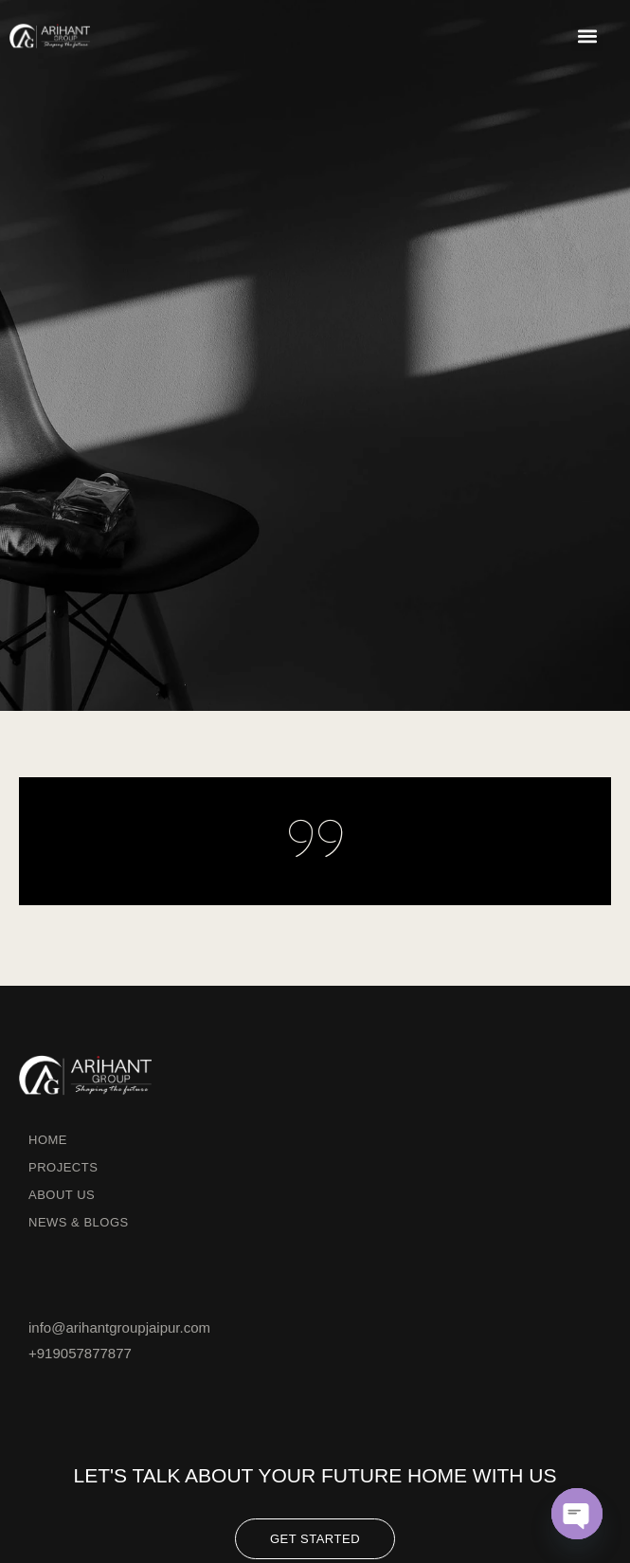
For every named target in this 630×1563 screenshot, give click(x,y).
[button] (587, 35)
